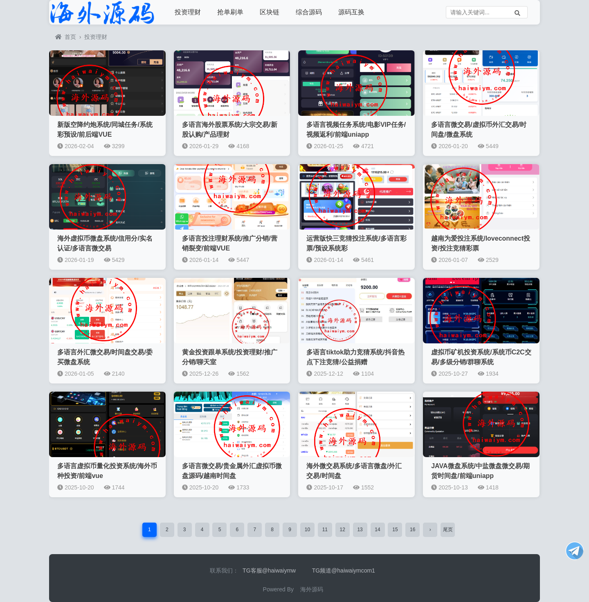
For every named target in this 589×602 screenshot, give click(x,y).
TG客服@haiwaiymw (269, 570)
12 (342, 529)
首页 (65, 37)
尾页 (448, 529)
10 (307, 529)
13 (359, 529)
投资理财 (188, 12)
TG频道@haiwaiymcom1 (343, 570)
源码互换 (351, 12)
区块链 (269, 12)
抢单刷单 (230, 12)
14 (377, 529)
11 (325, 529)
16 (412, 529)
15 (395, 529)
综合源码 (309, 12)
